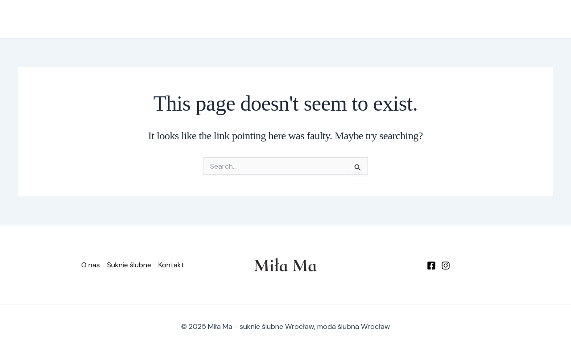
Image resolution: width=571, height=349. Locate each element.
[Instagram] (445, 265)
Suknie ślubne (394, 19)
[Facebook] (431, 265)
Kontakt (448, 19)
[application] (416, 19)
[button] (515, 19)
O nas (344, 19)
